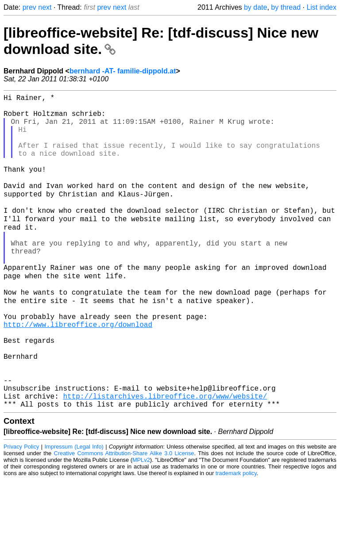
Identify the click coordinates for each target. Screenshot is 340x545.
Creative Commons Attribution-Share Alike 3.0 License (124, 518)
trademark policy (236, 538)
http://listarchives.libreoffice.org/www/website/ (165, 459)
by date (255, 7)
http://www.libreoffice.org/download (78, 371)
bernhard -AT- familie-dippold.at (123, 71)
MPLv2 (141, 525)
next (44, 7)
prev (29, 7)
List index (321, 7)
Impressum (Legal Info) (74, 511)
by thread (286, 7)
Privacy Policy (21, 511)
